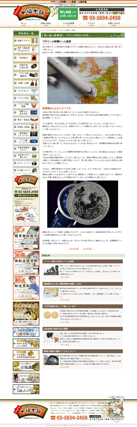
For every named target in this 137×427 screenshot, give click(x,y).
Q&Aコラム (114, 405)
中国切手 (82, 408)
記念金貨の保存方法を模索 (56, 329)
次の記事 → (88, 249)
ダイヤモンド (55, 410)
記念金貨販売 (55, 405)
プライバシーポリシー (90, 403)
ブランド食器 (75, 410)
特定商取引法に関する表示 (107, 403)
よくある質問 (70, 403)
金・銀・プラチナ (57, 408)
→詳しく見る (64, 277)
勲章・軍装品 (101, 410)
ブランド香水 (65, 410)
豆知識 (94, 405)
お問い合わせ (86, 405)
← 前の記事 (73, 249)
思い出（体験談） (52, 30)
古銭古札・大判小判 (93, 408)
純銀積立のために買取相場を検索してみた (63, 284)
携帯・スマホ (55, 413)
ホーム (43, 30)
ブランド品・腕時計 (107, 408)
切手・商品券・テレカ (70, 408)
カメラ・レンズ (105, 413)
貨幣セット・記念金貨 (88, 410)
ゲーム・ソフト (66, 413)
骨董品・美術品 (111, 410)
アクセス (79, 403)
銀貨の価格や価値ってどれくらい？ (60, 351)
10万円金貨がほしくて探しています (60, 306)
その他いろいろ (116, 413)
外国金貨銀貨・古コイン (80, 413)
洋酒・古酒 (118, 408)
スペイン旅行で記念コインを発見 (59, 261)
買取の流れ (61, 403)
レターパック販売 (67, 405)
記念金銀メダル (94, 413)
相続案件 (76, 405)
